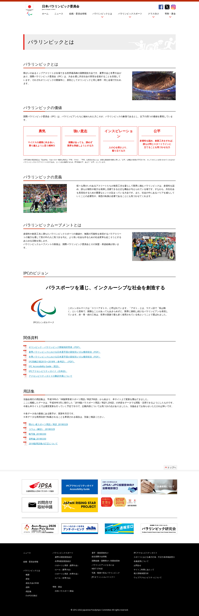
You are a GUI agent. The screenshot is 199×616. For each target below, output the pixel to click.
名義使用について (141, 561)
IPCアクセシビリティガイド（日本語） (48, 371)
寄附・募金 (170, 13)
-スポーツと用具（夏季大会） (66, 565)
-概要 (27, 574)
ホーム (45, 13)
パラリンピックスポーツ (130, 13)
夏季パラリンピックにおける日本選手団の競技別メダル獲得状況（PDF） (65, 351)
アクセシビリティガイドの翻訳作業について (50, 375)
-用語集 (28, 591)
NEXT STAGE (97, 568)
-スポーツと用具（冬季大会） (66, 573)
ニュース (58, 13)
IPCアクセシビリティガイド (145, 553)
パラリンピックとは (102, 13)
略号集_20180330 (37, 433)
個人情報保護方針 (141, 573)
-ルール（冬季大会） (63, 578)
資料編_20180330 (37, 438)
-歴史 (27, 579)
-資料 (27, 587)
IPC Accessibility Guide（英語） (44, 366)
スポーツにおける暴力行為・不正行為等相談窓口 (154, 557)
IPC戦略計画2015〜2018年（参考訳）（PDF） (52, 361)
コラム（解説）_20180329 (42, 429)
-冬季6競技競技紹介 (62, 561)
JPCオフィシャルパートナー (103, 577)
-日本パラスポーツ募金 (64, 591)
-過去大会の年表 (32, 583)
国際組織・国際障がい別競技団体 (106, 560)
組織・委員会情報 (78, 13)
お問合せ (137, 565)
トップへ (171, 467)
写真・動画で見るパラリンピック (106, 573)
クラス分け (153, 13)
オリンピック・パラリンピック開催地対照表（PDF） (55, 347)
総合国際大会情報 (99, 556)
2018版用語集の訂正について (43, 443)
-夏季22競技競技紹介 (63, 557)
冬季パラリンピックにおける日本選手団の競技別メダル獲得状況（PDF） (65, 356)
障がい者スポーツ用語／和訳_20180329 (48, 424)
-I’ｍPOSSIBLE (31, 595)
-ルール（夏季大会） (63, 569)
